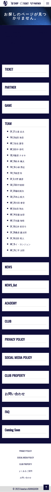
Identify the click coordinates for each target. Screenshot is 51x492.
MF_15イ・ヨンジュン (20, 244)
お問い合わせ (15, 394)
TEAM (8, 124)
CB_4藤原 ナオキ (18, 155)
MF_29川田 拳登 (17, 202)
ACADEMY (11, 303)
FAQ (7, 412)
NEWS (8, 267)
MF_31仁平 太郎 (17, 250)
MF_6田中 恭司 (17, 149)
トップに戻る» (9, 42)
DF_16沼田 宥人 (17, 238)
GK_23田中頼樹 (17, 184)
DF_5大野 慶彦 (16, 179)
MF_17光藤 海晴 (17, 220)
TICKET (9, 69)
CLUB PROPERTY (15, 376)
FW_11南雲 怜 (16, 173)
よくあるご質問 (25, 470)
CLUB (8, 321)
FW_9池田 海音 (17, 137)
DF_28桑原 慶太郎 (18, 232)
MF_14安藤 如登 (17, 214)
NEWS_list (11, 285)
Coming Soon (12, 430)
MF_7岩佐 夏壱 (17, 143)
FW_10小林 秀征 (17, 167)
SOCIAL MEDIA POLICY (18, 358)
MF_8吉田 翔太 (17, 208)
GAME (8, 105)
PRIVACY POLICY (15, 339)
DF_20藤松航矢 (17, 190)
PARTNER (10, 87)
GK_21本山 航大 (17, 196)
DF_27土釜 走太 (17, 131)
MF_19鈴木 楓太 (17, 161)
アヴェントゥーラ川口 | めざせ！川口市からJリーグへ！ (8, 3)
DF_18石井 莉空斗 (18, 226)
